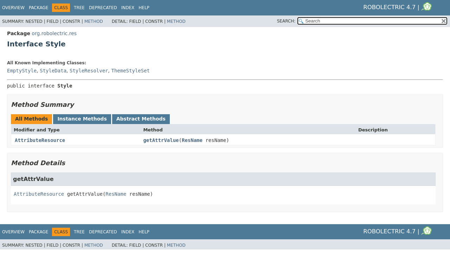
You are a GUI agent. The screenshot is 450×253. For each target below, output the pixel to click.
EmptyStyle (22, 70)
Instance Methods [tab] (82, 119)
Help (144, 7)
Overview (13, 7)
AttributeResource (40, 140)
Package (38, 7)
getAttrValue (161, 140)
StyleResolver (89, 70)
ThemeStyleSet (130, 70)
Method (93, 21)
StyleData (53, 70)
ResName (192, 140)
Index (128, 7)
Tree (79, 7)
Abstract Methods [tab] (141, 119)
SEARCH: (286, 21)
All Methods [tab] (31, 119)
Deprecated (103, 7)
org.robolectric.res (54, 33)
